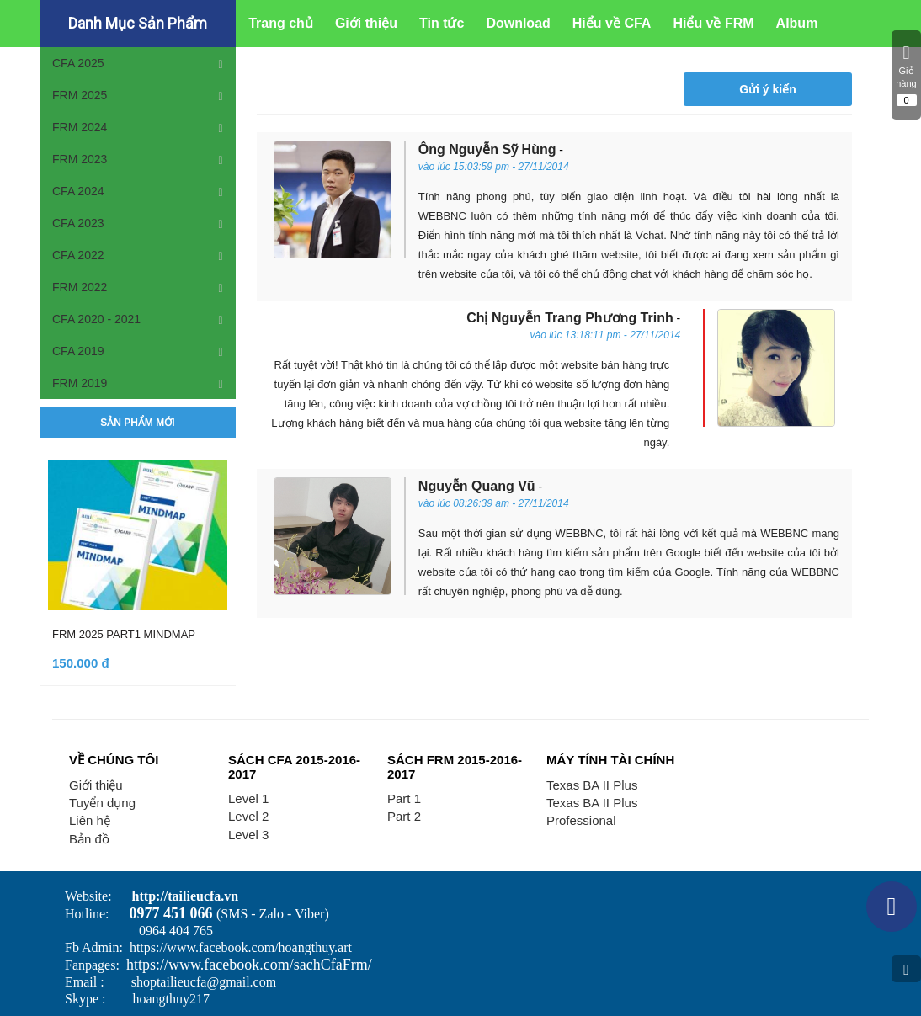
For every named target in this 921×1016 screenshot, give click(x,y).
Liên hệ (89, 820)
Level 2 (248, 816)
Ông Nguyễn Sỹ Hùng (487, 149)
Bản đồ (89, 839)
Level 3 (248, 834)
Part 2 (404, 816)
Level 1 (248, 798)
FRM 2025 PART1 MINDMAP (123, 634)
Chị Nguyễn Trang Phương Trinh (569, 318)
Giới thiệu (96, 785)
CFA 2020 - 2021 (96, 319)
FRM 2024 (79, 127)
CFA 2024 (78, 191)
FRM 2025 (79, 95)
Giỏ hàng (906, 75)
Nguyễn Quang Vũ (476, 486)
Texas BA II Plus (591, 785)
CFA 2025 (78, 63)
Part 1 (404, 798)
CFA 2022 (78, 255)
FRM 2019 (79, 383)
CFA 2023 (78, 223)
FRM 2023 (79, 159)
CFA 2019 (78, 351)
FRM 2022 (79, 287)
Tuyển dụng (102, 802)
